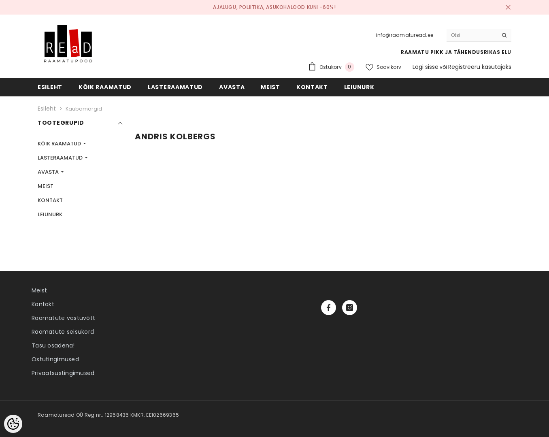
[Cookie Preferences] (13, 424)
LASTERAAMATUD (61, 158)
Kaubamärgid (84, 108)
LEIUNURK (50, 214)
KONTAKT (50, 200)
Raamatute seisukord (63, 332)
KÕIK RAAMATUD (60, 143)
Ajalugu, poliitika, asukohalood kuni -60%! (274, 7)
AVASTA (49, 172)
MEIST (45, 186)
